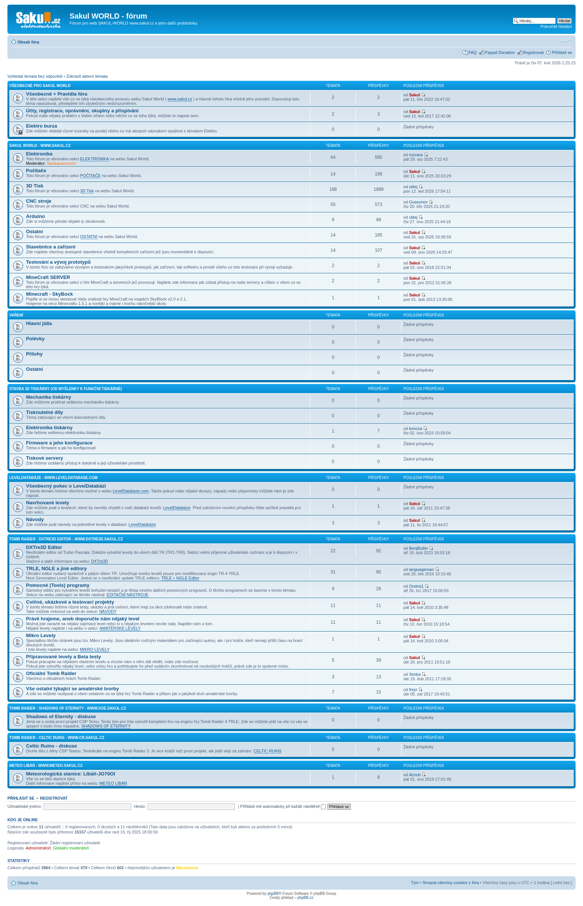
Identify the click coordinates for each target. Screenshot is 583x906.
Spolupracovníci (61, 163)
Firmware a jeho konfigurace (59, 443)
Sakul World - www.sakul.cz (40, 146)
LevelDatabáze (176, 507)
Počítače (36, 170)
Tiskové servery (44, 458)
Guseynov (418, 202)
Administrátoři (38, 848)
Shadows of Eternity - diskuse (61, 716)
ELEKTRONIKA (94, 159)
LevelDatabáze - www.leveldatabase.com (53, 478)
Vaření (16, 315)
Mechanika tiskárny (48, 397)
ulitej (413, 186)
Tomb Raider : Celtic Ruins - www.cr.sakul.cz (56, 738)
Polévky (35, 338)
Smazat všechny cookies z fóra (450, 882)
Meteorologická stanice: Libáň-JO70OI (70, 774)
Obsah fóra (28, 42)
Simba (415, 674)
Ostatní (34, 231)
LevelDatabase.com (131, 491)
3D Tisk (35, 186)
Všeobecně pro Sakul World (40, 86)
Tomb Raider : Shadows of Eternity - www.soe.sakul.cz (67, 708)
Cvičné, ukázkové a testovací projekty (70, 602)
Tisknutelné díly (44, 412)
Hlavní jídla (39, 323)
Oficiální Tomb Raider (51, 673)
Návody (35, 519)
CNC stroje (38, 201)
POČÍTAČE (90, 175)
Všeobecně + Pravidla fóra (56, 94)
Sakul (414, 95)
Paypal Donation (500, 52)
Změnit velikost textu (566, 40)
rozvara (416, 154)
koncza (415, 428)
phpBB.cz (305, 898)
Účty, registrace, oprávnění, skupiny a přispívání (82, 110)
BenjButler (418, 548)
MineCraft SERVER (48, 277)
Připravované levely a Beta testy (63, 656)
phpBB (272, 893)
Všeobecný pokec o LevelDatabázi (66, 486)
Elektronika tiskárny (49, 427)
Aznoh (415, 774)
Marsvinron (187, 867)
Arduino (35, 216)
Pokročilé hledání (556, 26)
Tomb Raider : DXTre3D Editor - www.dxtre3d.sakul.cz (66, 539)
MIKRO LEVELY (95, 649)
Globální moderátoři (71, 848)
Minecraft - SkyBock (49, 294)
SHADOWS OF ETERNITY (106, 726)
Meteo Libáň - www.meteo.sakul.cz (46, 766)
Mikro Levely (41, 635)
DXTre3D (99, 561)
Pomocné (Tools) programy (57, 585)
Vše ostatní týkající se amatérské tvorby (72, 688)
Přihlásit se (562, 52)
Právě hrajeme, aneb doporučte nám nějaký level (82, 618)
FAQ (472, 52)
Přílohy (34, 354)
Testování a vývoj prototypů (58, 262)
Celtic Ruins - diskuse (51, 746)
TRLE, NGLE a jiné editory (56, 568)
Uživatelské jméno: (24, 806)
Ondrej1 (416, 586)
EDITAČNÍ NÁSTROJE (127, 594)
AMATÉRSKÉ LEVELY (120, 628)
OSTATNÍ (88, 236)
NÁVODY (107, 611)
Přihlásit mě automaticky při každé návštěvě (283, 806)
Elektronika (39, 154)
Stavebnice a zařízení (50, 247)
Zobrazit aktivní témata (86, 76)
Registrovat (533, 52)
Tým (415, 882)
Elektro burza (41, 126)
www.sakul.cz (180, 99)
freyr (413, 689)
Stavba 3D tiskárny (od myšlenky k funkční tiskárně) (65, 389)
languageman (421, 569)
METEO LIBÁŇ (113, 783)
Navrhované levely (47, 502)
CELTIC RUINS (268, 751)
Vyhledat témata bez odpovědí (34, 76)
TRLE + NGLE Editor (180, 578)
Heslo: (140, 806)
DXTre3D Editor (44, 547)
